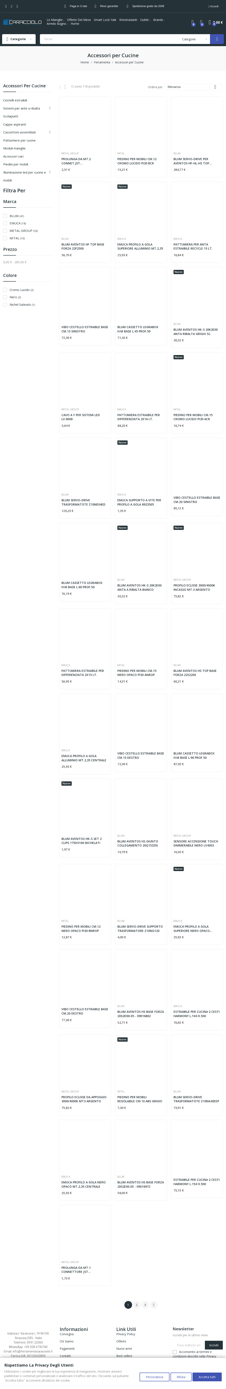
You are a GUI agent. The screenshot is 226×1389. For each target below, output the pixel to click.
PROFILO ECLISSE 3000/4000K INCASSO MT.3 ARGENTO (194, 587)
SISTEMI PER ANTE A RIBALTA (21, 108)
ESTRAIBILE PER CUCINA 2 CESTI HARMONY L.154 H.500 (197, 1182)
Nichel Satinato (22, 304)
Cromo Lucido (22, 290)
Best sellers (124, 1356)
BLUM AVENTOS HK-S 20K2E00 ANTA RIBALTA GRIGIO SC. (196, 332)
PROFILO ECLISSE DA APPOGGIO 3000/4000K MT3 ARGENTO (83, 1099)
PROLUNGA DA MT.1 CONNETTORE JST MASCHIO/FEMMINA (76, 1270)
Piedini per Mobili (15, 164)
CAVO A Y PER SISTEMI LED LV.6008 (80, 417)
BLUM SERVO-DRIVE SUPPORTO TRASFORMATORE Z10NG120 (140, 928)
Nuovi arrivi (124, 1349)
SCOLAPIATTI (10, 116)
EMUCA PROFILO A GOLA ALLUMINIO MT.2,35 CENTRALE (83, 758)
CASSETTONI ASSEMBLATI (19, 132)
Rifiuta (179, 1378)
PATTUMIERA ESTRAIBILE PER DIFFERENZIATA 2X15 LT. (82, 673)
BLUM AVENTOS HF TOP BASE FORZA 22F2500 (82, 246)
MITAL (17, 238)
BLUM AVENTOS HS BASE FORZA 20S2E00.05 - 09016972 (140, 1184)
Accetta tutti (207, 1378)
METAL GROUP (24, 230)
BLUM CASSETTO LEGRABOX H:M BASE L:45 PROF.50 (137, 329)
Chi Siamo (67, 1341)
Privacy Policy (125, 1334)
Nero (15, 297)
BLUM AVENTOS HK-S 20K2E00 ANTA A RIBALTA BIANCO (139, 587)
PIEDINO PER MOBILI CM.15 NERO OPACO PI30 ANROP (136, 673)
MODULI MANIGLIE (14, 148)
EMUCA (18, 223)
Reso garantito (109, 6)
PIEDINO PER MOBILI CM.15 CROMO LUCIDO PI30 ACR (193, 417)
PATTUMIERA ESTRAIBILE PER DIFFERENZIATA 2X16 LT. (138, 417)
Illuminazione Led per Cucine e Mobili (24, 176)
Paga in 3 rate (78, 6)
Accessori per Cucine (24, 86)
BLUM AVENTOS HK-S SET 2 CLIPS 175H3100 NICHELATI (81, 841)
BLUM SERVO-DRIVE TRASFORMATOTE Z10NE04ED (83, 502)
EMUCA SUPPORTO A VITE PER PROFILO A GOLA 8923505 (139, 502)
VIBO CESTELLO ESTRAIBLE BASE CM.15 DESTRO (140, 755)
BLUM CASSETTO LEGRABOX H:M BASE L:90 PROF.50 (194, 755)
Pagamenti (67, 1349)
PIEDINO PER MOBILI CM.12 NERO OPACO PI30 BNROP (81, 928)
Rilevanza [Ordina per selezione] (193, 87)
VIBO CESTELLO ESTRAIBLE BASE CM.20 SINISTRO (197, 500)
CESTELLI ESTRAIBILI (15, 100)
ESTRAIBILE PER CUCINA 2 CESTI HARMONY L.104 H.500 (197, 1014)
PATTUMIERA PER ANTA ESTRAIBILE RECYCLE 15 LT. (193, 246)
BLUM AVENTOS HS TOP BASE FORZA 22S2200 (195, 673)
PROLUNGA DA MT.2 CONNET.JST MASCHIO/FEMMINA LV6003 (81, 161)
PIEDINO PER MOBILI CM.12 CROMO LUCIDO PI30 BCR (136, 161)
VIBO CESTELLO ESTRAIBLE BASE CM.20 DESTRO (84, 1011)
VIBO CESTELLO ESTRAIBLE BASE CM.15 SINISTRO (84, 329)
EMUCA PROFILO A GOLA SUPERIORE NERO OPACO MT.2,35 (192, 928)
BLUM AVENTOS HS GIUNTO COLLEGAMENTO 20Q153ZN (137, 843)
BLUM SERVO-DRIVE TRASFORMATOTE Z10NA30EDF (196, 1099)
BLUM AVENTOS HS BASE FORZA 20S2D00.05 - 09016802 (140, 1014)
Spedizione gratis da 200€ (148, 6)
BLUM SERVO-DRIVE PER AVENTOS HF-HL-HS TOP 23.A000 (191, 161)
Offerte (121, 1341)
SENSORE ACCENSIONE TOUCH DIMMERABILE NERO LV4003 (196, 843)
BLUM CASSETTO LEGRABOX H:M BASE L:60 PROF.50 (81, 585)
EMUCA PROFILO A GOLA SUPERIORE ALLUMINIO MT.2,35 (140, 246)
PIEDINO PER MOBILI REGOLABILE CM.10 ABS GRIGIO (139, 1099)
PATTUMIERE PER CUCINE (19, 140)
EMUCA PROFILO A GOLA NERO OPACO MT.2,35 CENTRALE (83, 1184)
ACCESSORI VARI (13, 156)
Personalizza (152, 1378)
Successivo (154, 1305)
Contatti (65, 1356)
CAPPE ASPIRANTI (14, 124)
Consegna (67, 1334)
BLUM (17, 216)
